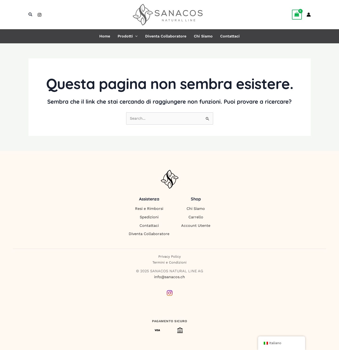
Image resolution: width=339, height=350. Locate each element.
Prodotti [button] (128, 36)
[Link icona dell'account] (309, 14)
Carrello (195, 217)
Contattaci (230, 36)
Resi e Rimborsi (149, 208)
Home (104, 36)
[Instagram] (39, 15)
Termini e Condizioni (169, 262)
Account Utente (195, 225)
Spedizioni (149, 217)
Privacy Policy (169, 256)
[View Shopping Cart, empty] (297, 14)
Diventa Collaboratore (165, 36)
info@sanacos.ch (169, 277)
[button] (30, 14)
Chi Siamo (203, 36)
